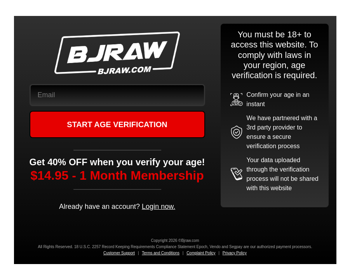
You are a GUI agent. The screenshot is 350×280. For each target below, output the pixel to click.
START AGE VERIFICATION (117, 124)
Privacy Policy (235, 253)
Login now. (158, 206)
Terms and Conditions (160, 253)
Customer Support (119, 253)
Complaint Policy (200, 253)
